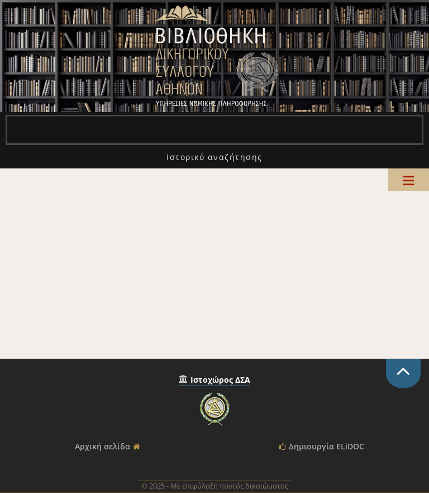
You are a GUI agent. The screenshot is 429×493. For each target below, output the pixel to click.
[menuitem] (214, 157)
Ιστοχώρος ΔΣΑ (220, 379)
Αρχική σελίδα (102, 446)
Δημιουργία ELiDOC (326, 446)
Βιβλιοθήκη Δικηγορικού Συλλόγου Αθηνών (214, 56)
